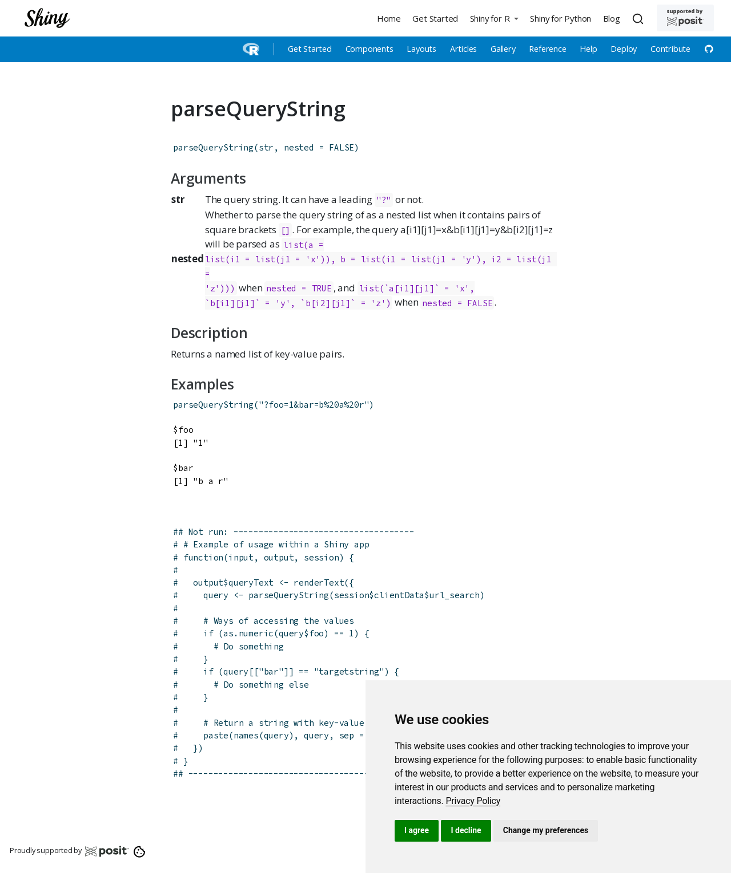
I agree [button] (416, 830)
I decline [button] (466, 830)
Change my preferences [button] (545, 830)
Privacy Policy (472, 800)
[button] (494, 18)
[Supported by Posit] (685, 18)
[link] (472, 800)
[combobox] (639, 18)
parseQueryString (213, 147)
